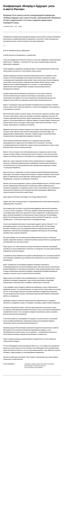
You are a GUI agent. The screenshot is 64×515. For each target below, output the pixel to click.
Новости (38, 364)
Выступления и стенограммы (47, 364)
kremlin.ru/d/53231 (39, 367)
